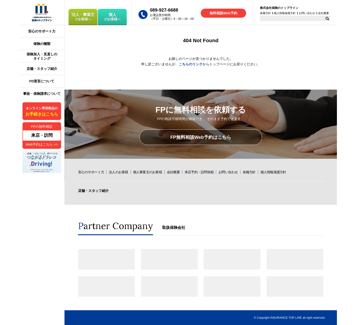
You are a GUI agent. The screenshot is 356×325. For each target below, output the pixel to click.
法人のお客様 (118, 172)
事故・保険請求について (42, 93)
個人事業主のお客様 (147, 172)
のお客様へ (83, 16)
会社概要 (173, 172)
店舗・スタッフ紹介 (93, 191)
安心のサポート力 (91, 172)
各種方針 (249, 172)
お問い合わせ (228, 172)
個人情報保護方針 (273, 172)
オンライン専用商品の (41, 111)
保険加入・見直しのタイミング (42, 56)
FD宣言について (41, 81)
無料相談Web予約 (223, 13)
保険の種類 (41, 44)
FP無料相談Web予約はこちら (200, 137)
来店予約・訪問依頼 (199, 172)
